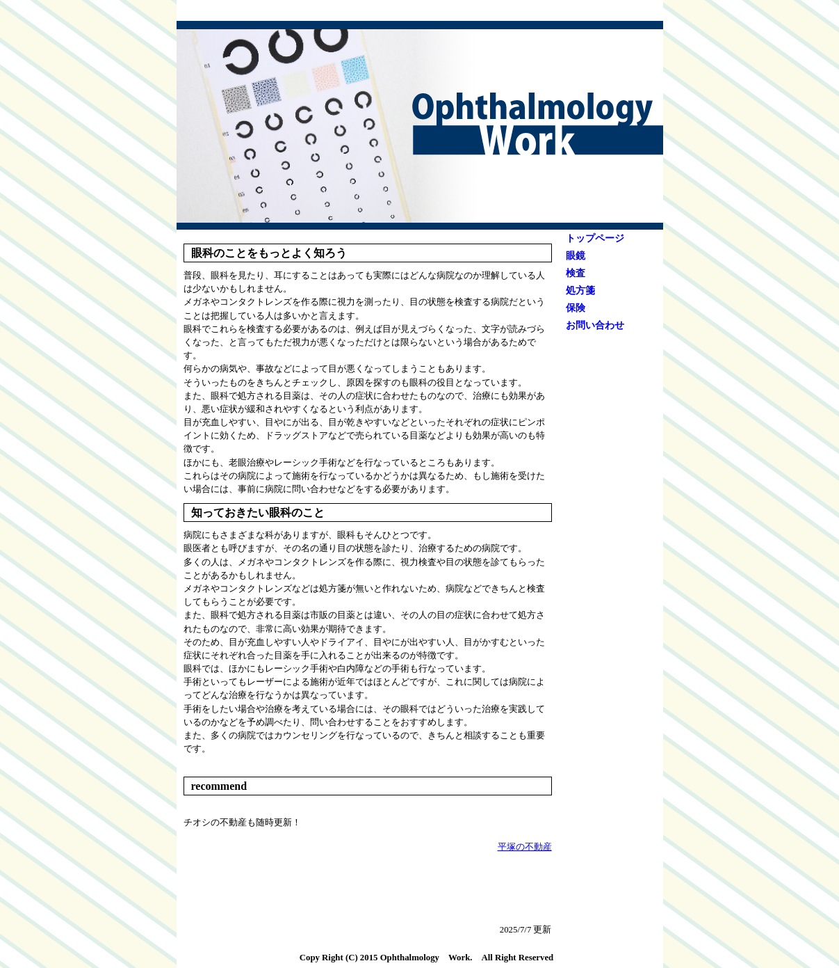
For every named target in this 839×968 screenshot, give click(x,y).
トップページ (595, 238)
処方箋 (580, 290)
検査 (575, 273)
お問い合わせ (595, 325)
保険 (575, 308)
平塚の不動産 (525, 847)
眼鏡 (575, 256)
